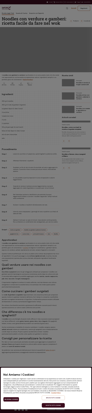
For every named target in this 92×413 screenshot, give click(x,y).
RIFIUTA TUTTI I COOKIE (53, 398)
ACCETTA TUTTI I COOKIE (53, 405)
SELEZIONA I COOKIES (11, 399)
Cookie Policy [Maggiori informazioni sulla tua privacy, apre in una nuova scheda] (56, 393)
